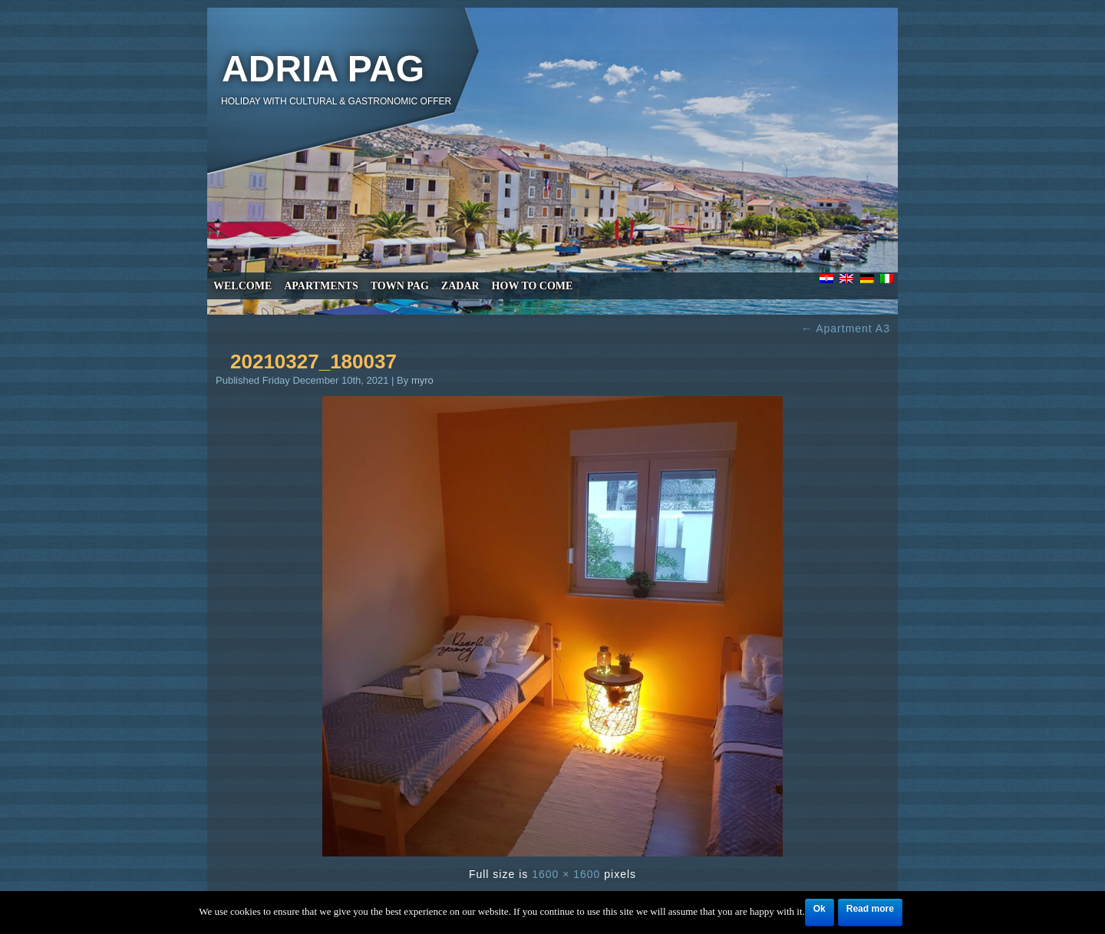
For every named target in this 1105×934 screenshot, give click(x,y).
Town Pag (400, 286)
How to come (532, 286)
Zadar (460, 286)
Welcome (242, 286)
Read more (870, 908)
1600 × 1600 (566, 874)
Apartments (321, 286)
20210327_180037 (313, 361)
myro (422, 380)
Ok (819, 908)
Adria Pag (323, 68)
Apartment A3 (845, 328)
